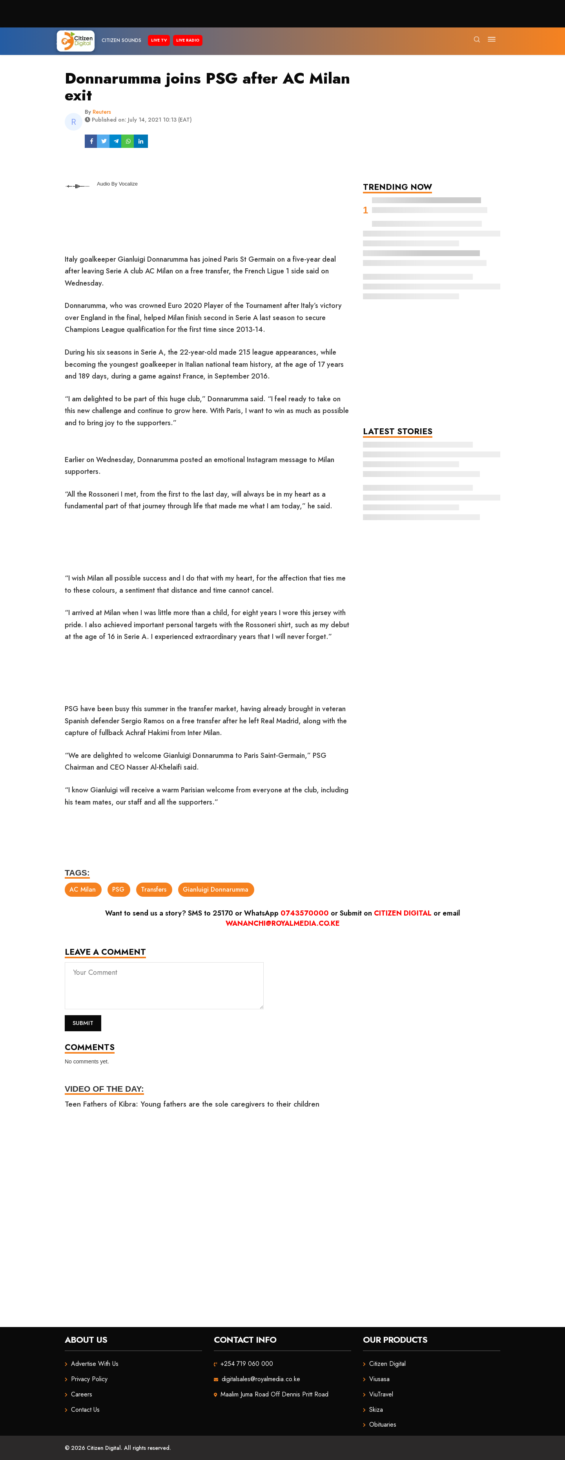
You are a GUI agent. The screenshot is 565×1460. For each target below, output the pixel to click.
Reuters (102, 112)
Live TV (159, 40)
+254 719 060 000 (247, 1363)
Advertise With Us (94, 1363)
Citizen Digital (403, 913)
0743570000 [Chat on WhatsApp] (305, 913)
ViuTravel (381, 1394)
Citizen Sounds (121, 40)
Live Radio (187, 40)
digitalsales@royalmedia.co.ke (261, 1379)
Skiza (376, 1409)
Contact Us (85, 1409)
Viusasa (379, 1379)
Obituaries (382, 1424)
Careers (81, 1394)
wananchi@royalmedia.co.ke (283, 923)
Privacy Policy (89, 1379)
